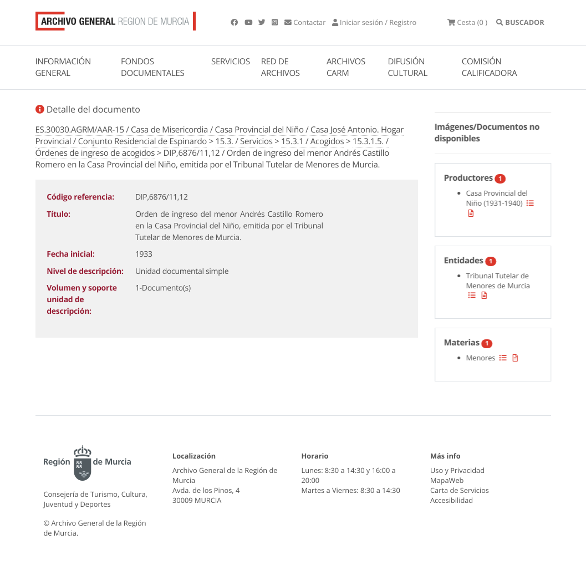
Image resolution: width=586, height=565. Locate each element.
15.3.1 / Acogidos (312, 141)
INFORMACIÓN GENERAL (63, 67)
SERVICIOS (230, 61)
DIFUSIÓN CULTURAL (407, 67)
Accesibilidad (451, 500)
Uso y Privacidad (457, 470)
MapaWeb (446, 480)
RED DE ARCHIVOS (280, 67)
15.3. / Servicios (244, 141)
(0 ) (467, 22)
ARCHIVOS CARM (346, 67)
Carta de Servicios (459, 490)
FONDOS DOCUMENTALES (153, 67)
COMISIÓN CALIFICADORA (489, 67)
